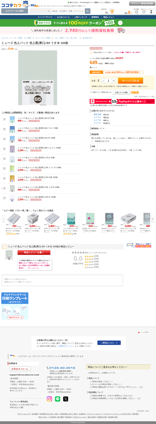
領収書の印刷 (101, 417)
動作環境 (135, 414)
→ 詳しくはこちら (32, 268)
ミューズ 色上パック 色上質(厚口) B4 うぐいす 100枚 (39, 167)
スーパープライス (45, 17)
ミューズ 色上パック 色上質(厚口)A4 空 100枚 (36, 138)
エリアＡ (97, 117)
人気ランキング (80, 17)
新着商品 (95, 17)
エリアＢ (97, 120)
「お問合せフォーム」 (66, 346)
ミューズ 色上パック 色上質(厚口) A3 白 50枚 (36, 158)
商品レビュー (108, 17)
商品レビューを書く (34, 252)
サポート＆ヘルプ (23, 414)
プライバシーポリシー (94, 414)
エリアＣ (97, 123)
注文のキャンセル (79, 417)
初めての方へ (73, 2)
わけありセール (63, 17)
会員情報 (53, 417)
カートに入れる (130, 80)
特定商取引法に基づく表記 (49, 414)
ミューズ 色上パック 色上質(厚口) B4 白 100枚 (37, 197)
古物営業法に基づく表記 (68, 414)
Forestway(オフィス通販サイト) (91, 2)
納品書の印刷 (113, 417)
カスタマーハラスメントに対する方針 (117, 414)
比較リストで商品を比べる (102, 92)
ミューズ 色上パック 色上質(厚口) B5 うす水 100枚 (38, 187)
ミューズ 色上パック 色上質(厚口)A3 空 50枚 (36, 118)
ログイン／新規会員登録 (142, 3)
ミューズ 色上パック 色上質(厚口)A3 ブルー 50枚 (38, 128)
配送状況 (68, 417)
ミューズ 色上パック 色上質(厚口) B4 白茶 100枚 (38, 177)
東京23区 (97, 114)
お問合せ (107, 2)
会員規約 (82, 414)
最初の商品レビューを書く (103, 52)
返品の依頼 (91, 417)
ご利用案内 (116, 2)
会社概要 (35, 414)
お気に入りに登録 (121, 92)
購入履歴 (60, 417)
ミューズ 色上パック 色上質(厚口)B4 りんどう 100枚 (39, 148)
